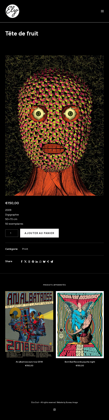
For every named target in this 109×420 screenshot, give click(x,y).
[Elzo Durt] (12, 11)
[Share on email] (51, 261)
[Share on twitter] (25, 261)
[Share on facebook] (21, 261)
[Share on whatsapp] (40, 261)
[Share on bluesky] (44, 261)
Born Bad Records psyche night (80, 362)
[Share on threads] (29, 261)
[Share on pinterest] (33, 261)
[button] (102, 11)
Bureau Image (72, 402)
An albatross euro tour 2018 (29, 362)
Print (25, 249)
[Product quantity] (11, 233)
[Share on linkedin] (36, 261)
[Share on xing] (48, 261)
